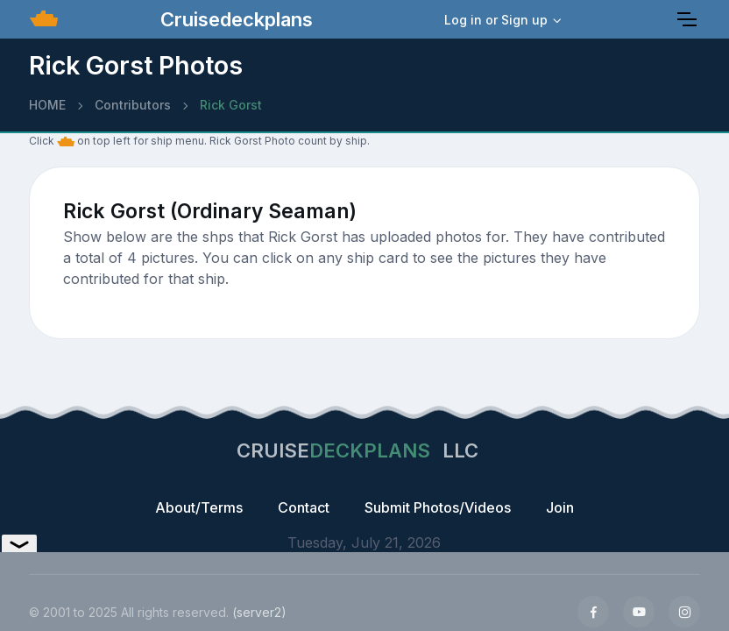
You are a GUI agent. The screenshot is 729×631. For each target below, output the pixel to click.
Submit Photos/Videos (437, 507)
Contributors (133, 104)
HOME (47, 104)
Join (560, 507)
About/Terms (199, 507)
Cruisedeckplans (234, 19)
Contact (303, 507)
